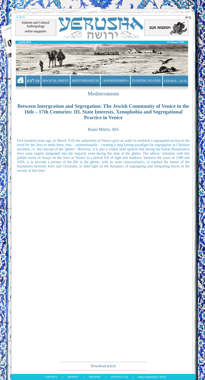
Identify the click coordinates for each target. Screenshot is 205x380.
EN (23, 17)
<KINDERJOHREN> (115, 80)
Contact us (119, 376)
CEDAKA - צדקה (175, 80)
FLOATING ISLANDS (146, 80)
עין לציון (33, 80)
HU (17, 17)
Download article (103, 366)
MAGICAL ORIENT (56, 80)
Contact (51, 376)
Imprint (73, 376)
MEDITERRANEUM (85, 80)
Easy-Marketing (147, 376)
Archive (95, 376)
